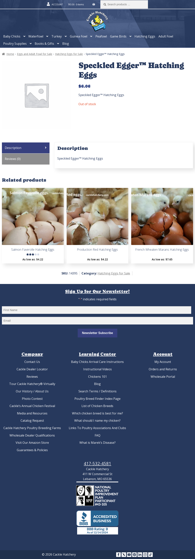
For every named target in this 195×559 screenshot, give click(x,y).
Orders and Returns (163, 369)
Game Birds (118, 36)
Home (10, 54)
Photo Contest (32, 399)
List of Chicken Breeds (97, 406)
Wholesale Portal (163, 377)
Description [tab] (13, 148)
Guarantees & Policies (32, 450)
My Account (162, 362)
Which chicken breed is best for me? (97, 413)
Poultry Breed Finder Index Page (97, 399)
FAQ (97, 435)
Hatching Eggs (144, 36)
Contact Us (32, 362)
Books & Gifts (44, 43)
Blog (65, 43)
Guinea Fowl (78, 36)
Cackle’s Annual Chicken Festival (32, 406)
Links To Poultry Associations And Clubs (97, 428)
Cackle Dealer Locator (32, 369)
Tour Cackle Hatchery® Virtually (32, 384)
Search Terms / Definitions (97, 391)
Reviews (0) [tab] (13, 159)
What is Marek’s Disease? (97, 443)
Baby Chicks (11, 36)
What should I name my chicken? (97, 420)
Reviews (32, 377)
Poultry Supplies (15, 43)
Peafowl (101, 36)
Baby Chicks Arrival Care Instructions (97, 362)
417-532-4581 (97, 463)
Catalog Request (32, 420)
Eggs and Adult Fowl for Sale (34, 54)
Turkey (56, 36)
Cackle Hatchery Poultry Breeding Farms (32, 428)
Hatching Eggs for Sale (69, 54)
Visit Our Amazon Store (32, 443)
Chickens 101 (97, 377)
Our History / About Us (32, 391)
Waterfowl (35, 36)
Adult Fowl (165, 36)
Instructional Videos (97, 369)
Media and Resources (32, 413)
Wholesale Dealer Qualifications (32, 435)
